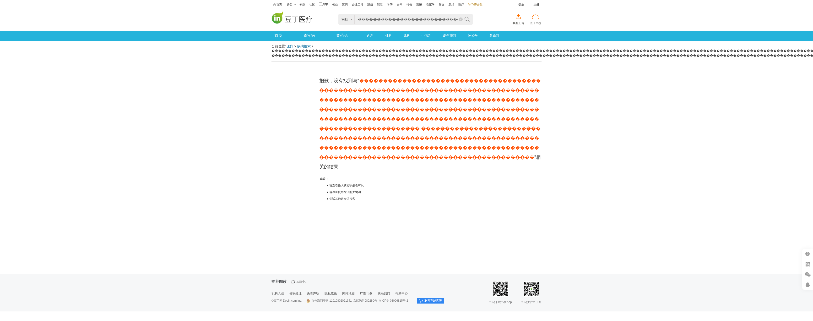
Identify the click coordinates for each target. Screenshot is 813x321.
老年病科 (449, 36)
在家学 (430, 4)
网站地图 (348, 293)
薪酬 (419, 4)
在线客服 (807, 285)
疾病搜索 (304, 46)
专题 (302, 4)
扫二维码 (807, 264)
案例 (345, 4)
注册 (536, 4)
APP (323, 4)
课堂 (380, 4)
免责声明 (313, 293)
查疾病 (309, 35)
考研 (390, 4)
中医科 (427, 36)
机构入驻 (277, 293)
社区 (312, 4)
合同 (399, 4)
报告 (409, 4)
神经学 (473, 36)
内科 (370, 36)
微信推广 (807, 274)
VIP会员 (475, 4)
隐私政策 (331, 293)
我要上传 (518, 23)
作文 (441, 4)
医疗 (461, 4)
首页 (277, 4)
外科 (388, 36)
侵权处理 (295, 293)
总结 (451, 4)
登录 (521, 4)
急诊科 (494, 36)
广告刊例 (366, 293)
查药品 (342, 35)
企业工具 (357, 4)
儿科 (406, 36)
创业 (335, 4)
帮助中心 (807, 254)
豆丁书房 (536, 23)
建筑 (370, 4)
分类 (291, 4)
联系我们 (384, 293)
